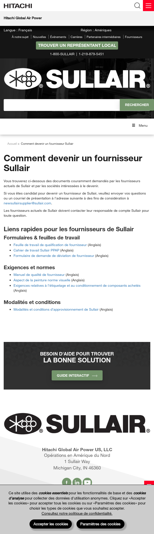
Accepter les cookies (50, 524)
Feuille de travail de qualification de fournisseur (50, 245)
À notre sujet (20, 37)
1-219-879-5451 (91, 54)
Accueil (12, 143)
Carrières (76, 37)
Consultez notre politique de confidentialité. (77, 513)
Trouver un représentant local (77, 45)
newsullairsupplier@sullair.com (27, 203)
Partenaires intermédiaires (104, 37)
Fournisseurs (133, 37)
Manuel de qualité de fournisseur (39, 274)
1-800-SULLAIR (62, 54)
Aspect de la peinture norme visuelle (42, 280)
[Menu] (148, 5)
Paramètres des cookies (100, 524)
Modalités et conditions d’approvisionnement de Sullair (56, 309)
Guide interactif (77, 375)
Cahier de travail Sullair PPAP (36, 250)
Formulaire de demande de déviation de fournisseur (54, 255)
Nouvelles (39, 37)
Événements (58, 37)
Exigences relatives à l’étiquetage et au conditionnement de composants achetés (77, 285)
